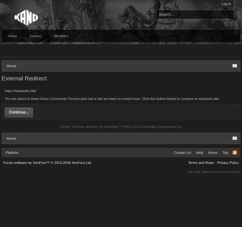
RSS (234, 152)
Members (61, 36)
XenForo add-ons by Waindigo (95, 127)
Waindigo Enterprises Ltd (162, 127)
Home (12, 36)
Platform (12, 152)
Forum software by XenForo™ (47, 163)
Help (199, 152)
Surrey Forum (229, 172)
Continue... (19, 112)
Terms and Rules (201, 163)
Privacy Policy (228, 163)
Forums (35, 36)
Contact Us (182, 152)
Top (225, 152)
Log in (226, 4)
